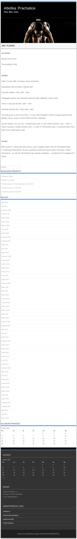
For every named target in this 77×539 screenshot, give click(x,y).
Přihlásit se (6, 511)
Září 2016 (5, 375)
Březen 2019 (6, 272)
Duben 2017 (5, 352)
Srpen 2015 (5, 418)
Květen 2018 (5, 302)
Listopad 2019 (6, 241)
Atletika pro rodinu (7, 176)
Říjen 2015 (5, 410)
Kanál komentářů (8, 519)
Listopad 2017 (6, 326)
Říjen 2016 (5, 372)
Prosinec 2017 (6, 322)
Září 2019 (5, 249)
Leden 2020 (5, 233)
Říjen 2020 (5, 202)
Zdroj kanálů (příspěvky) (10, 515)
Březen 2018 (6, 310)
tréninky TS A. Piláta (8, 180)
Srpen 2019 (5, 252)
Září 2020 (5, 206)
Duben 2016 (5, 387)
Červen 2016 (6, 383)
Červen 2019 (6, 260)
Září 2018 (5, 291)
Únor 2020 (5, 229)
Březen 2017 (6, 356)
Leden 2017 (5, 364)
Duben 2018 (5, 306)
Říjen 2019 (5, 245)
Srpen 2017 (5, 337)
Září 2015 (5, 414)
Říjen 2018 (5, 287)
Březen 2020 (6, 225)
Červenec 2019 (6, 256)
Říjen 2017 (5, 329)
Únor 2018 (5, 314)
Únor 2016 (5, 395)
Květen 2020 (5, 218)
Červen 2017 (6, 345)
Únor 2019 (5, 275)
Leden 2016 (5, 399)
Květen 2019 (5, 264)
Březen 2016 (6, 391)
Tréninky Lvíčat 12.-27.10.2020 (11, 188)
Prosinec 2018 (6, 283)
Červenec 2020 (6, 210)
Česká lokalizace (8, 523)
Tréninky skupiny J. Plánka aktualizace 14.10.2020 (17, 184)
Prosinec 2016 (6, 368)
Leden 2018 (5, 318)
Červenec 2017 (6, 341)
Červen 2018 (6, 299)
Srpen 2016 (5, 379)
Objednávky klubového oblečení (12, 192)
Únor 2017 (5, 360)
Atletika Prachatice (20, 8)
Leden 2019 (5, 279)
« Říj (3, 446)
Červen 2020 (6, 214)
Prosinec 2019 (6, 237)
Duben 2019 (5, 268)
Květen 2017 (5, 349)
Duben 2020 (5, 222)
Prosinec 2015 (6, 403)
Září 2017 (5, 333)
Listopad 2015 (6, 406)
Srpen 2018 (5, 295)
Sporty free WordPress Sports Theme (31, 534)
